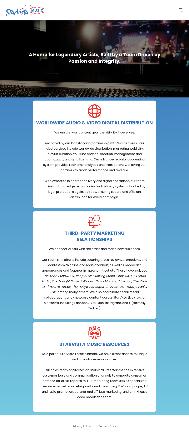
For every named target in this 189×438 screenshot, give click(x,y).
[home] (25, 10)
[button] (181, 10)
